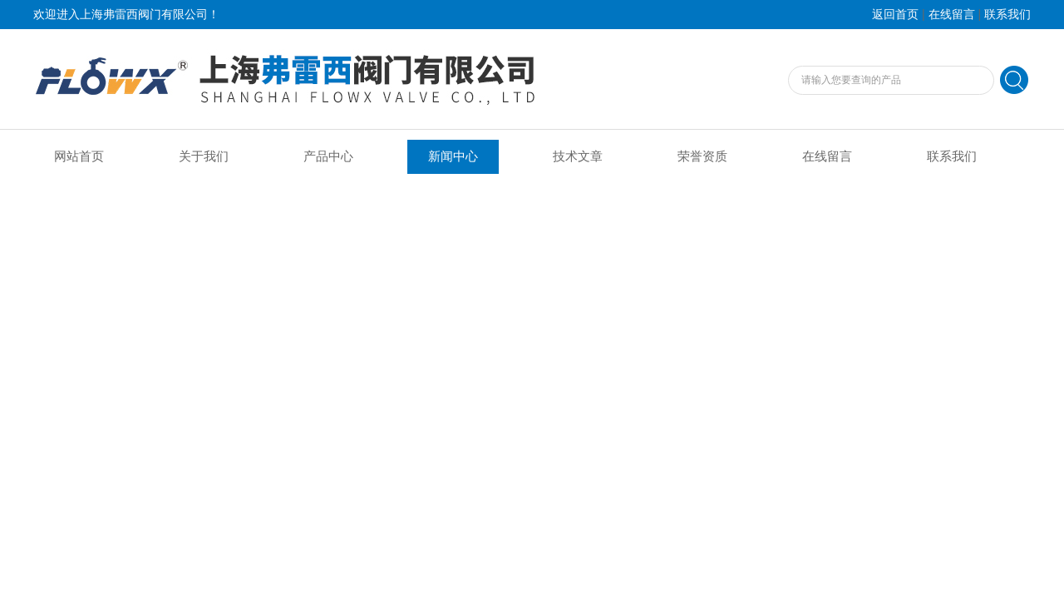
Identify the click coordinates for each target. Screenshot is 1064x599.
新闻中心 (453, 156)
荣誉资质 (702, 156)
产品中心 (328, 156)
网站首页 (79, 156)
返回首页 (895, 14)
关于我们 (204, 156)
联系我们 (1007, 14)
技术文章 (578, 156)
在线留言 (952, 14)
